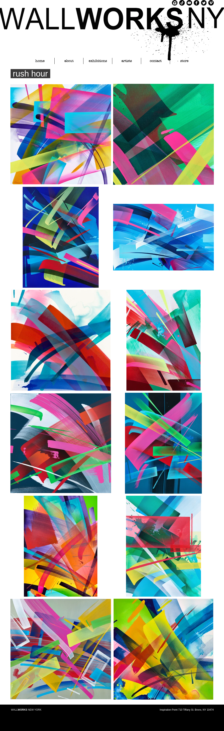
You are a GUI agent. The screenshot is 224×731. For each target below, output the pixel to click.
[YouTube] (189, 3)
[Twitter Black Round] (204, 3)
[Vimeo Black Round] (211, 3)
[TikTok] (182, 3)
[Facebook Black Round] (196, 3)
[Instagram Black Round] (174, 3)
